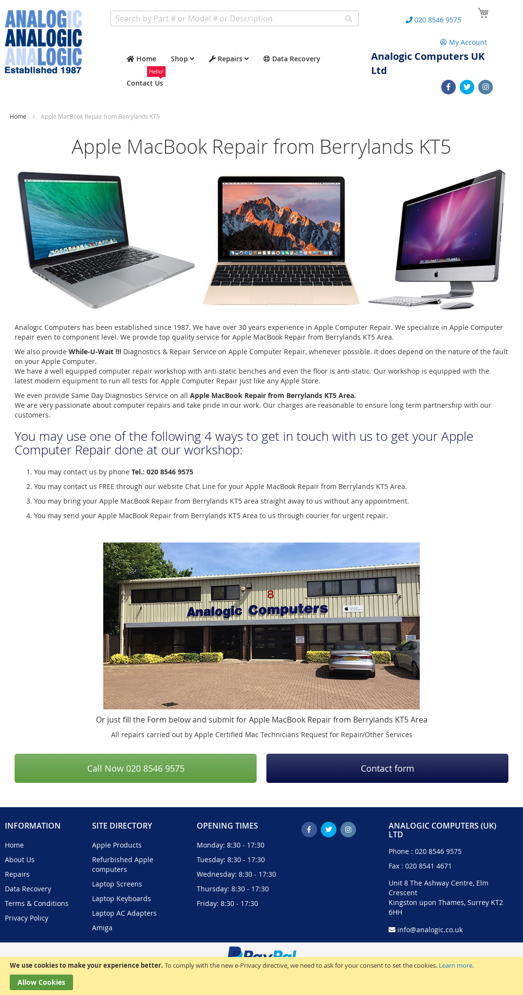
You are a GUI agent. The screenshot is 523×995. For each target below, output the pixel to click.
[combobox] (235, 18)
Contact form (387, 768)
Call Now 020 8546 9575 (136, 768)
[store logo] (43, 41)
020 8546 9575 (438, 851)
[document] (261, 976)
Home (19, 116)
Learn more (455, 965)
